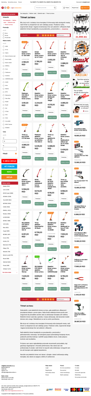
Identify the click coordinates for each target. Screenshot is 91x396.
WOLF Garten (7, 124)
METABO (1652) (7, 203)
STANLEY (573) (7, 269)
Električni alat (11, 22)
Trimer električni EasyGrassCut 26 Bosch (39, 225)
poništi (4, 30)
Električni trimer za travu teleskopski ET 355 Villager (52, 96)
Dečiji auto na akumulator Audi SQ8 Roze (80, 260)
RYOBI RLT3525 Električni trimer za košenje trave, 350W (52, 184)
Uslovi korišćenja (64, 372)
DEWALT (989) (6, 220)
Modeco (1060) (7, 213)
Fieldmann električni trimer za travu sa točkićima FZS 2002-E (39, 138)
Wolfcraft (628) (6, 262)
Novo (5, 33)
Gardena (6, 75)
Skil (5, 108)
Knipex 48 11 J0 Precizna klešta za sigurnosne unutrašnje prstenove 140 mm (81, 287)
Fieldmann (6, 72)
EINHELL (6, 66)
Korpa (47, 375)
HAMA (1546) (6, 207)
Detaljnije (24, 69)
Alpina (5, 53)
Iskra (5, 85)
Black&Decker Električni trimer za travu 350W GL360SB (52, 226)
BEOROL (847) (6, 234)
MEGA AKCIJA (9, 161)
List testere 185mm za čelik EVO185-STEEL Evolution (80, 207)
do (3, 145)
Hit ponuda (6, 37)
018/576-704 (42, 2)
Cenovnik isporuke (80, 372)
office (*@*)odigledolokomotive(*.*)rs (14, 390)
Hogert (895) (6, 231)
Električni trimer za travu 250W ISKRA (52, 53)
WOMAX (6, 128)
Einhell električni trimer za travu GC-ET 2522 (39, 54)
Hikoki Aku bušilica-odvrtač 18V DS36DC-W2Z (80, 314)
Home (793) (6, 238)
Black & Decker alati (9, 56)
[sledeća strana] (53, 35)
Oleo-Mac (6, 98)
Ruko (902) (6, 227)
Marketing (4, 2)
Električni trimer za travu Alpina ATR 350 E (26, 182)
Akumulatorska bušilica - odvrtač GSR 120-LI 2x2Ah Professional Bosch (81, 234)
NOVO (9, 172)
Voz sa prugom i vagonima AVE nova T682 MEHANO (81, 155)
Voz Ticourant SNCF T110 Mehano (81, 181)
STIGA (5, 111)
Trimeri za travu (9, 24)
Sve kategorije (6, 20)
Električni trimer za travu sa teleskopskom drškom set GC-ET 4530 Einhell (65, 140)
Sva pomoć (63, 370)
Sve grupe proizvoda (80, 377)
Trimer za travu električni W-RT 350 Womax (51, 138)
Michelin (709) (6, 251)
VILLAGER (6, 121)
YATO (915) (6, 224)
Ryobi (5, 105)
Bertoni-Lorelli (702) (8, 255)
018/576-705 (49, 2)
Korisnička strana (12, 2)
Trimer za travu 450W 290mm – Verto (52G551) (64, 183)
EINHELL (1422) (7, 210)
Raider (6, 101)
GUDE (5, 82)
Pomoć (20, 2)
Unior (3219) (6, 189)
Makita (6, 89)
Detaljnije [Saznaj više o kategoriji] (65, 29)
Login (47, 368)
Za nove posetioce (65, 368)
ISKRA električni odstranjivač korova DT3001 (38, 183)
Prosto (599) (6, 265)
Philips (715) (6, 248)
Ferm (5, 69)
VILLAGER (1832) (7, 200)
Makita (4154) (6, 186)
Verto (5, 118)
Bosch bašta (7, 59)
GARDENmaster (8, 79)
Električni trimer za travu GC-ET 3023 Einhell (39, 96)
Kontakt (77, 370)
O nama (77, 368)
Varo (5, 114)
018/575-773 (35, 2)
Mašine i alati (32, 13)
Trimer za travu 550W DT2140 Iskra (26, 136)
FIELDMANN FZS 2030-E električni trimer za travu (39, 269)
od (3, 138)
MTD (5, 92)
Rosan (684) (6, 258)
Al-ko (5, 49)
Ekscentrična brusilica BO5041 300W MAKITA (80, 129)
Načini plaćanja (64, 375)
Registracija (49, 370)
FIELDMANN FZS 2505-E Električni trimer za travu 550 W (26, 226)
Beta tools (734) (7, 245)
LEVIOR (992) (6, 217)
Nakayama (7, 95)
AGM (5, 46)
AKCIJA (9, 177)
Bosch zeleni (7, 62)
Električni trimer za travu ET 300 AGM (26, 53)
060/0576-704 (57, 2)
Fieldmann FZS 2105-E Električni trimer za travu (26, 96)
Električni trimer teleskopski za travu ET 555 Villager (65, 226)
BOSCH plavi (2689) (8, 193)
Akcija (5, 35)
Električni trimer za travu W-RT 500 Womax (26, 269)
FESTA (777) (6, 241)
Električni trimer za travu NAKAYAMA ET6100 (65, 269)
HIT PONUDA (9, 166)
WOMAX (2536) (7, 196)
